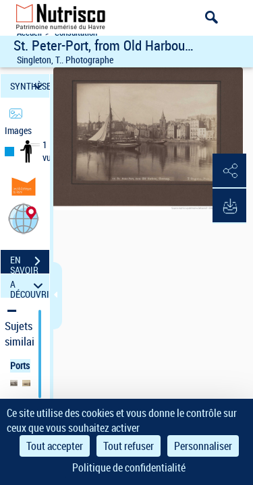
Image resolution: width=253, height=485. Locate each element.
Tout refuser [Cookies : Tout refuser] (128, 446)
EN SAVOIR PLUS (29, 262)
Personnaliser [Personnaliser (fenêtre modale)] (203, 446)
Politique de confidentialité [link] (129, 467)
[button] (23, 218)
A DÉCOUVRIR (29, 286)
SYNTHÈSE (29, 86)
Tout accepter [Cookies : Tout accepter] (54, 446)
